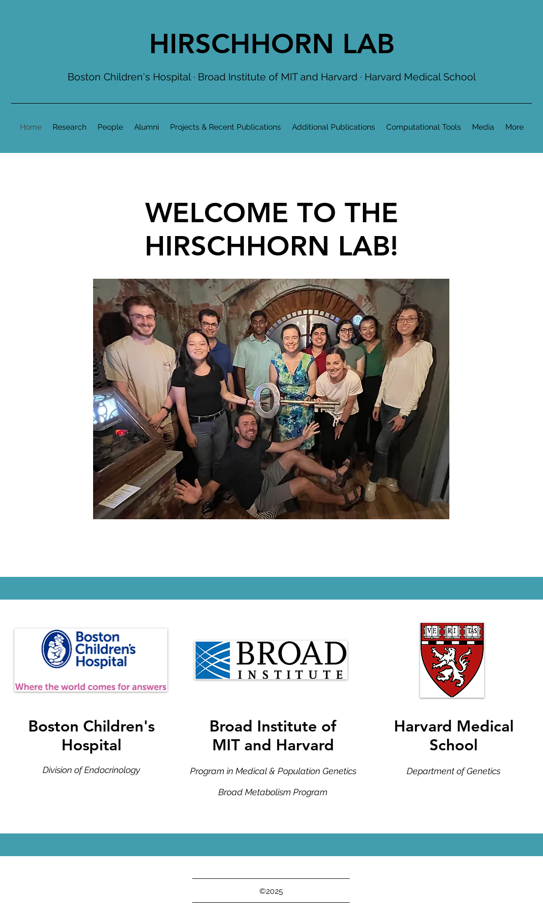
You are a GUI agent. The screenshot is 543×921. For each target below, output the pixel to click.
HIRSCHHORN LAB (272, 43)
